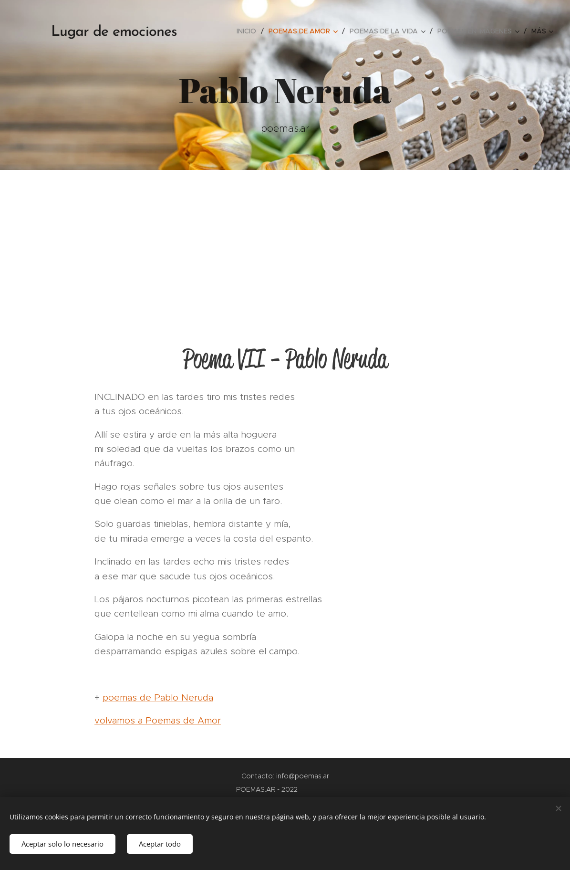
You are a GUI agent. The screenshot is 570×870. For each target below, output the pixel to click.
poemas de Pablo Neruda (158, 697)
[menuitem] (249, 31)
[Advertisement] (285, 241)
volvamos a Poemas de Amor (157, 720)
